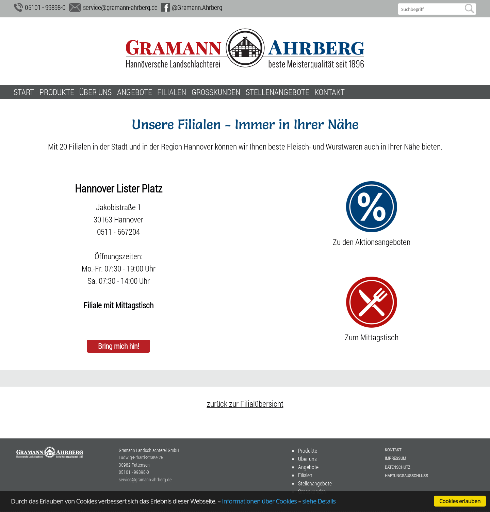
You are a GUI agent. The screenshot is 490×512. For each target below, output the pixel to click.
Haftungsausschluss (406, 475)
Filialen (171, 92)
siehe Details (319, 501)
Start (24, 92)
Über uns (95, 92)
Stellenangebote (277, 92)
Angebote (134, 92)
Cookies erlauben (459, 501)
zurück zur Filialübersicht (245, 403)
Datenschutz (397, 467)
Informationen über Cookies (259, 501)
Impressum (395, 458)
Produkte (56, 92)
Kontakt (329, 92)
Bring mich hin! (118, 346)
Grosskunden (216, 92)
